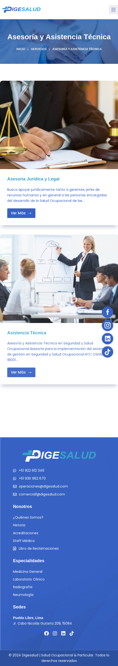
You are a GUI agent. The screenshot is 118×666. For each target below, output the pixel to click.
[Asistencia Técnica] (59, 282)
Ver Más (23, 212)
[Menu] (113, 9)
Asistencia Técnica (26, 337)
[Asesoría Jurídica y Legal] (59, 125)
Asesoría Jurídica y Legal (33, 179)
